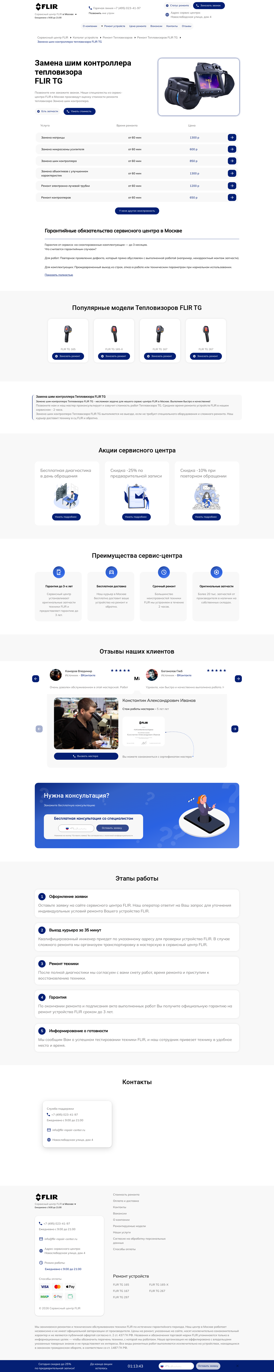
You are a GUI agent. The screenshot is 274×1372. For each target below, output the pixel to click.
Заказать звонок (208, 5)
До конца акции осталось (101, 1366)
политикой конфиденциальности (119, 835)
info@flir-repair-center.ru (66, 1130)
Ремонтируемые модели (129, 1226)
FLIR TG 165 (121, 1284)
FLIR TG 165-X (158, 1284)
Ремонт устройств (114, 26)
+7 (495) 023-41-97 (77, 1117)
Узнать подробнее (66, 516)
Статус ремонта (177, 5)
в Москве (70, 14)
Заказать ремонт (67, 356)
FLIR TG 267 (157, 1291)
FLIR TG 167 (121, 1291)
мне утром (101, 13)
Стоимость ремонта (126, 1194)
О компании (90, 26)
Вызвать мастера (85, 756)
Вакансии (156, 26)
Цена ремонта (137, 26)
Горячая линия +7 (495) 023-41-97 (117, 8)
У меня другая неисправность (137, 210)
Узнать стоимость (78, 111)
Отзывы (186, 26)
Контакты (172, 26)
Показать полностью (59, 274)
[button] (35, 678)
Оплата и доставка (126, 1201)
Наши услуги (122, 1232)
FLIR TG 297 (121, 1297)
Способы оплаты (124, 1249)
